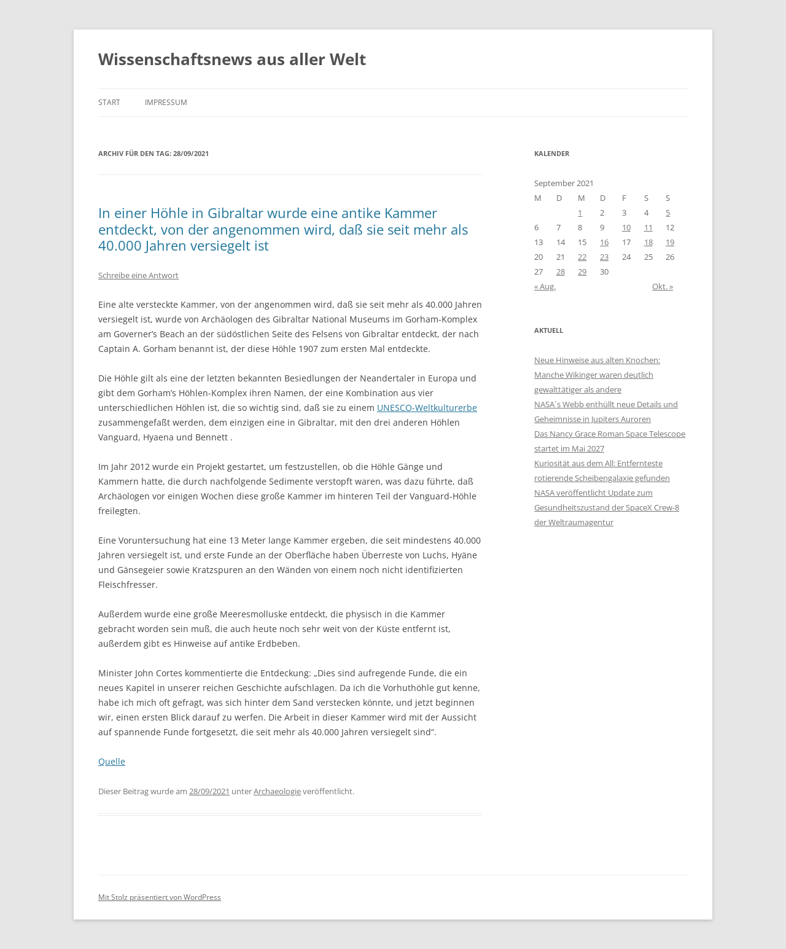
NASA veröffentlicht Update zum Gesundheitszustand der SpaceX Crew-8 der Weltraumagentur (606, 507)
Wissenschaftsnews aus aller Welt (232, 59)
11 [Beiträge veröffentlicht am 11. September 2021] (648, 227)
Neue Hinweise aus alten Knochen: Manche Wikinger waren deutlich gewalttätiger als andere (597, 374)
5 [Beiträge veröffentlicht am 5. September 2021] (668, 212)
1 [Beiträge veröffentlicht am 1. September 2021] (580, 212)
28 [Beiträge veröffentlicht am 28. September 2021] (560, 271)
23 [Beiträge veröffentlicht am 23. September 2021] (604, 256)
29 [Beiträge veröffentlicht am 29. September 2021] (582, 271)
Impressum (166, 102)
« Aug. (545, 286)
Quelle (111, 761)
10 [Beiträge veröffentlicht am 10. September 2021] (626, 227)
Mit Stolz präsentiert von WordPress (159, 897)
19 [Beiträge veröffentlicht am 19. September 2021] (670, 242)
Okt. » (662, 286)
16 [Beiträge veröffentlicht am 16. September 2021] (604, 242)
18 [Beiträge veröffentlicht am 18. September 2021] (648, 242)
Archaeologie (277, 791)
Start (109, 102)
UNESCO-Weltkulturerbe (427, 407)
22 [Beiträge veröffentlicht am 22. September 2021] (582, 256)
